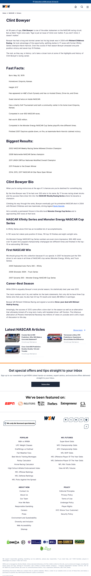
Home (4, 13)
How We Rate (24, 502)
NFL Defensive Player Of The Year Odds (67, 460)
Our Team (24, 499)
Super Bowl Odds (67, 441)
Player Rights (67, 506)
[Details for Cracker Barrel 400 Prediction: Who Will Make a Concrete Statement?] (12, 338)
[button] (87, 7)
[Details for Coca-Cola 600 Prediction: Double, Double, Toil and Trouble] (12, 351)
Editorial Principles (66, 491)
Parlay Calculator (24, 460)
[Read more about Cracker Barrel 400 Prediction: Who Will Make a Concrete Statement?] (32, 337)
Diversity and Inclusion (24, 522)
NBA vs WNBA (24, 441)
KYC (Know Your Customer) (67, 510)
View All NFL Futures (67, 468)
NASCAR (11, 13)
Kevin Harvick (58, 206)
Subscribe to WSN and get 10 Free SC (46, 1)
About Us (24, 495)
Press (24, 514)
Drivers (19, 13)
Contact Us (24, 491)
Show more (79, 330)
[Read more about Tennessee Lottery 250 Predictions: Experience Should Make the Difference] (74, 337)
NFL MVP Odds (67, 453)
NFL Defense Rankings (24, 476)
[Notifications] (75, 6)
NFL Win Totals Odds (66, 464)
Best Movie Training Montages (24, 457)
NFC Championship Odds (67, 445)
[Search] (82, 7)
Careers (24, 510)
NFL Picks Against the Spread (24, 480)
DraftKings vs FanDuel (24, 449)
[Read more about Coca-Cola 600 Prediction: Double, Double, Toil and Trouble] (32, 349)
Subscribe (45, 384)
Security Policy (67, 514)
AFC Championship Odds (67, 449)
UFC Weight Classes (24, 445)
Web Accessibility (24, 525)
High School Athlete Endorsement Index (24, 468)
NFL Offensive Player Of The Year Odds (67, 457)
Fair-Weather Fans (24, 453)
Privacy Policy (67, 495)
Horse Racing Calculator (24, 464)
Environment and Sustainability (24, 518)
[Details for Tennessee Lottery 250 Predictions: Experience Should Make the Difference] (54, 338)
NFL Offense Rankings (24, 472)
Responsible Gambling (24, 506)
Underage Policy (67, 502)
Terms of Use (67, 499)
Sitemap (24, 529)
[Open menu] (87, 7)
